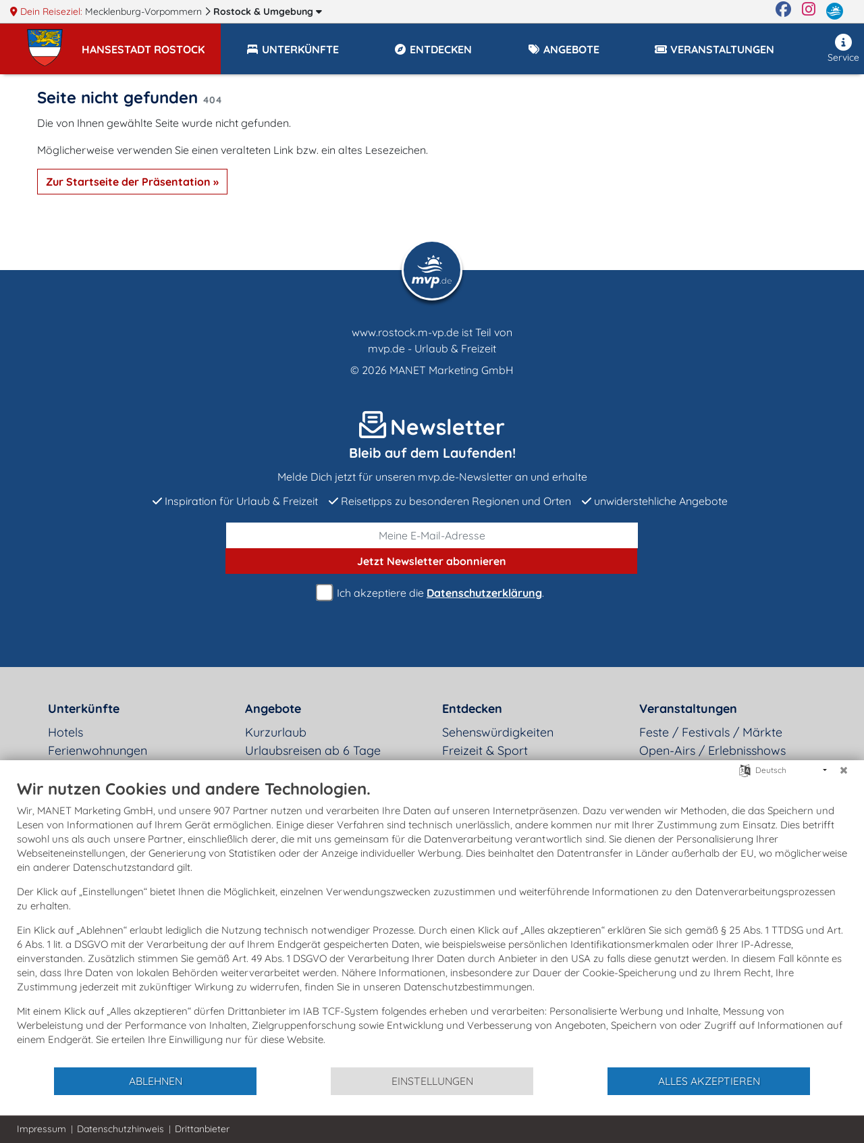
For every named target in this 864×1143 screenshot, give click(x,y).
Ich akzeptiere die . (432, 593)
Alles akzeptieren (709, 1081)
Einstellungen (432, 1081)
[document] (432, 922)
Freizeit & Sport (485, 750)
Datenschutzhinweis (120, 1129)
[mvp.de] (834, 11)
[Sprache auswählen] (745, 769)
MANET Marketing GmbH (451, 370)
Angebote (273, 708)
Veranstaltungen (688, 708)
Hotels (65, 732)
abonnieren (431, 561)
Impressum (41, 1129)
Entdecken (472, 708)
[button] (151, 43)
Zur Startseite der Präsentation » (132, 181)
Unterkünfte (83, 708)
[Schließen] (844, 770)
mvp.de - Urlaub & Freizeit (432, 348)
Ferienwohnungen (97, 750)
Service (843, 48)
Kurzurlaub (275, 732)
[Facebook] (783, 11)
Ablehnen (155, 1081)
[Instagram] (808, 11)
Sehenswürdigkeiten (498, 732)
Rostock (267, 11)
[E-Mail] (432, 535)
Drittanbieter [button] (202, 1129)
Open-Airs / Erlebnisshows (712, 750)
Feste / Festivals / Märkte (710, 732)
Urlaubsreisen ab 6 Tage (313, 750)
